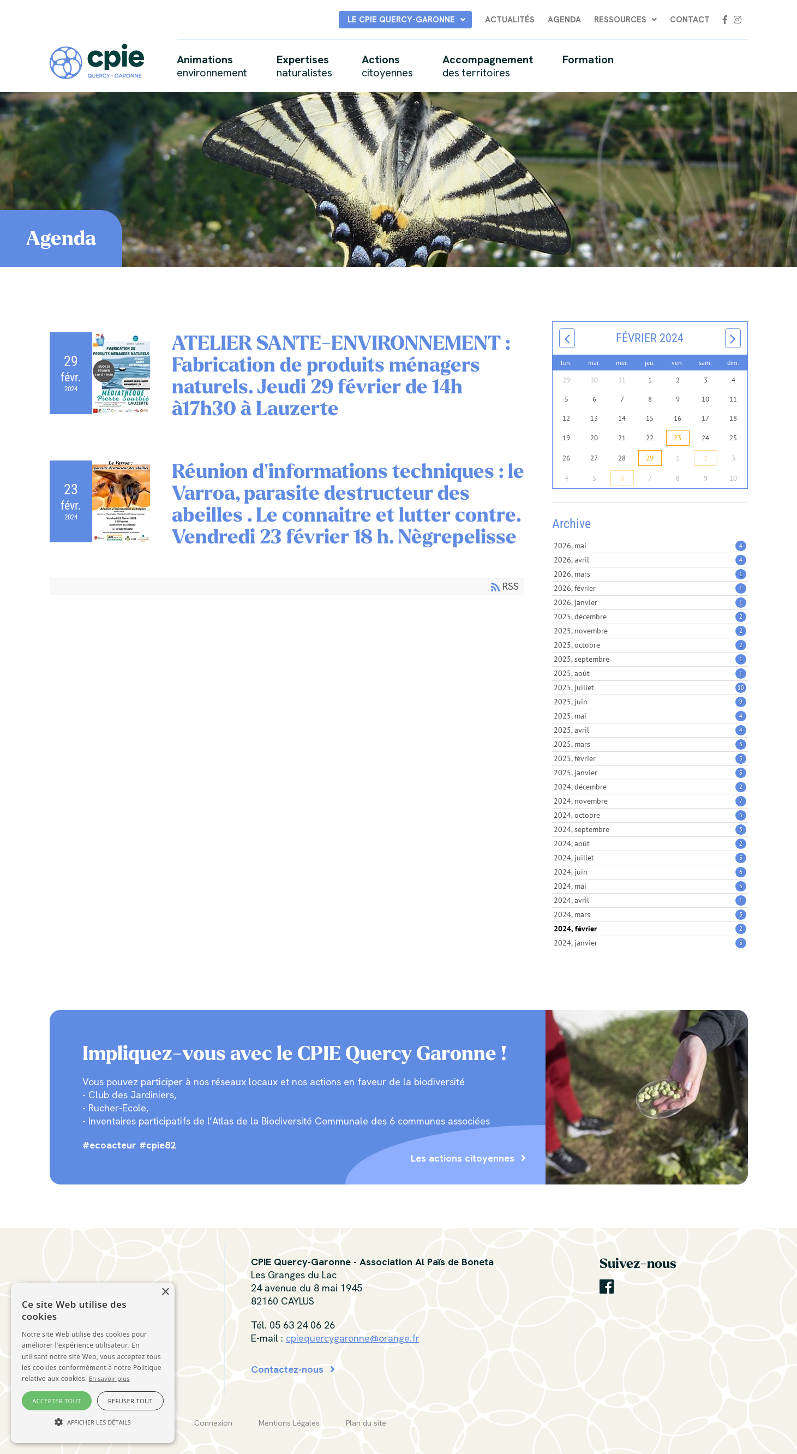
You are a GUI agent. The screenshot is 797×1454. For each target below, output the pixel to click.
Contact (690, 19)
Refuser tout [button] (130, 1401)
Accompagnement (487, 66)
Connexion (213, 1423)
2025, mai (650, 716)
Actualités (510, 19)
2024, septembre (650, 829)
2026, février (650, 588)
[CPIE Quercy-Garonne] (97, 60)
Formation (588, 59)
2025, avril (650, 730)
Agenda (564, 19)
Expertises (304, 66)
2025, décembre (650, 616)
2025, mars (650, 744)
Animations (212, 66)
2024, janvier (650, 943)
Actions (387, 66)
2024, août (650, 843)
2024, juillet (650, 858)
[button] (93, 1422)
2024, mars (650, 914)
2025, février (650, 758)
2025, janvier (650, 772)
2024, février (650, 929)
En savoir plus (109, 1378)
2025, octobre (650, 645)
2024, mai (650, 886)
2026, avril (650, 560)
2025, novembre (650, 631)
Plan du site (366, 1423)
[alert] (93, 1363)
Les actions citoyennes (462, 1158)
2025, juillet (650, 687)
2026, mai (650, 546)
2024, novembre (650, 801)
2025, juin (650, 702)
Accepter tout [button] (56, 1401)
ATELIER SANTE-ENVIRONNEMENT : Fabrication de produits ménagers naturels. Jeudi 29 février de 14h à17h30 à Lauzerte (341, 376)
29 (650, 458)
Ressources (620, 19)
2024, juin (650, 872)
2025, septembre (650, 659)
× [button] (165, 1292)
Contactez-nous (287, 1369)
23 (677, 437)
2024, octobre (650, 815)
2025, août (650, 673)
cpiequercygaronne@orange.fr (353, 1338)
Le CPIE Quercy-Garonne (401, 19)
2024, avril (650, 900)
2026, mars (650, 574)
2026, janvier (650, 602)
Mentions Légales (289, 1423)
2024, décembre (650, 787)
